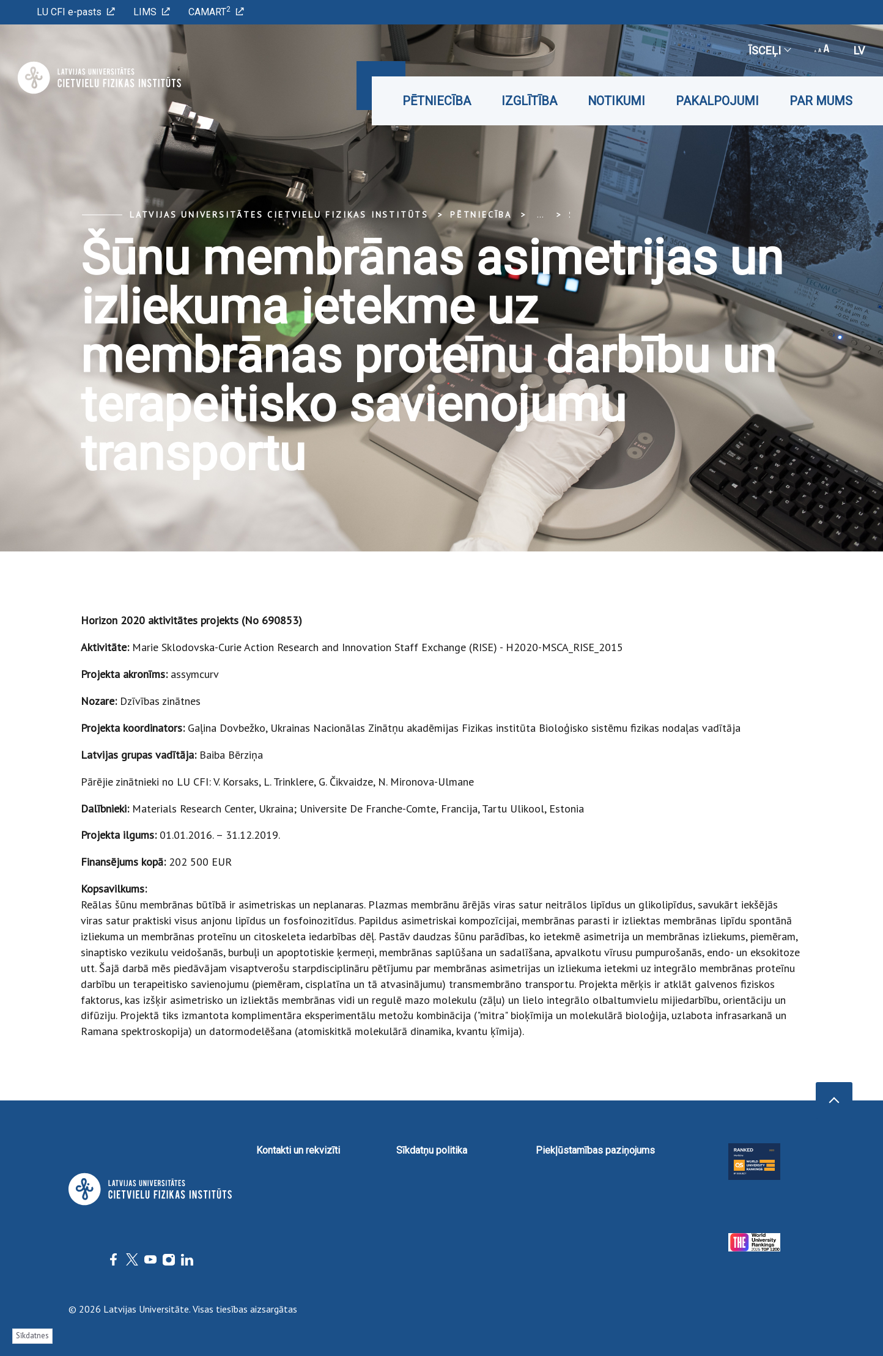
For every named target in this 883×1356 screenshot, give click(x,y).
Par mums (820, 101)
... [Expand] (540, 214)
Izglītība (529, 101)
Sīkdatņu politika (431, 1150)
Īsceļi (769, 50)
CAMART (216, 11)
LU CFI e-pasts (76, 12)
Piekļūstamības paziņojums (595, 1150)
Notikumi (616, 101)
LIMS (151, 12)
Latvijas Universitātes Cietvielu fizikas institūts (279, 214)
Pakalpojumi (717, 101)
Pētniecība (436, 101)
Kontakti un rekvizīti (298, 1150)
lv (859, 50)
